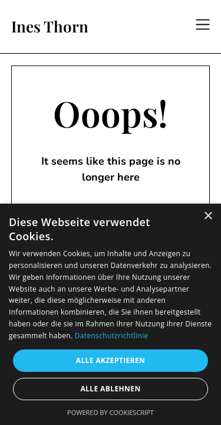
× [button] (207, 216)
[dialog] (110, 314)
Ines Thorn (49, 27)
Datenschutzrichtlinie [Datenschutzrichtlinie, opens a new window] (112, 336)
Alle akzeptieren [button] (111, 360)
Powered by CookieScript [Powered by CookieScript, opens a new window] (110, 412)
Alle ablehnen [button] (110, 389)
